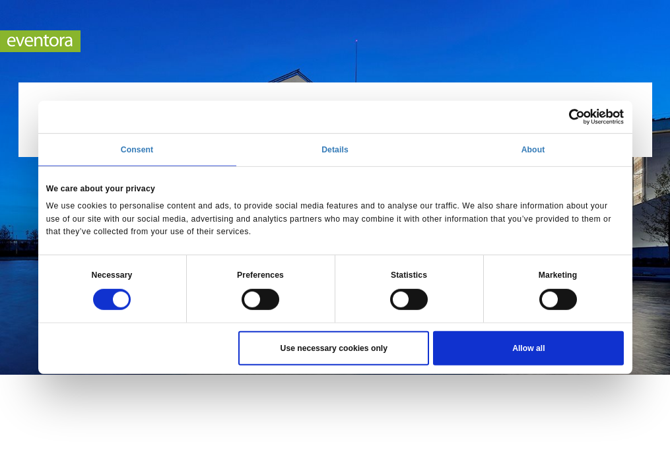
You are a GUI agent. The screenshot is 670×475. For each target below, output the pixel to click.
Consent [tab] (137, 149)
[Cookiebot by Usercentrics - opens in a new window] (566, 117)
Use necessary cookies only (334, 348)
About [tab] (533, 149)
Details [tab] (335, 149)
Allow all (528, 348)
